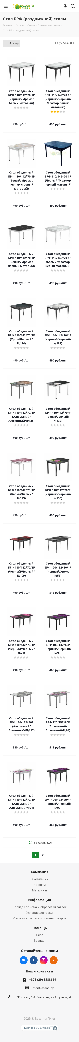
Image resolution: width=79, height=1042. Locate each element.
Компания (39, 872)
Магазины (39, 890)
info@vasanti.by (43, 988)
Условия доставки (39, 913)
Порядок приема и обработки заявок (39, 907)
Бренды (39, 940)
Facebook (34, 960)
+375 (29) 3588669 (42, 979)
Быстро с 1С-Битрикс (37, 1028)
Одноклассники (54, 960)
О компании (39, 879)
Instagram (44, 960)
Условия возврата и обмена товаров (39, 918)
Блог (39, 935)
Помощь (39, 928)
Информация (39, 900)
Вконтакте (24, 960)
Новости (39, 885)
